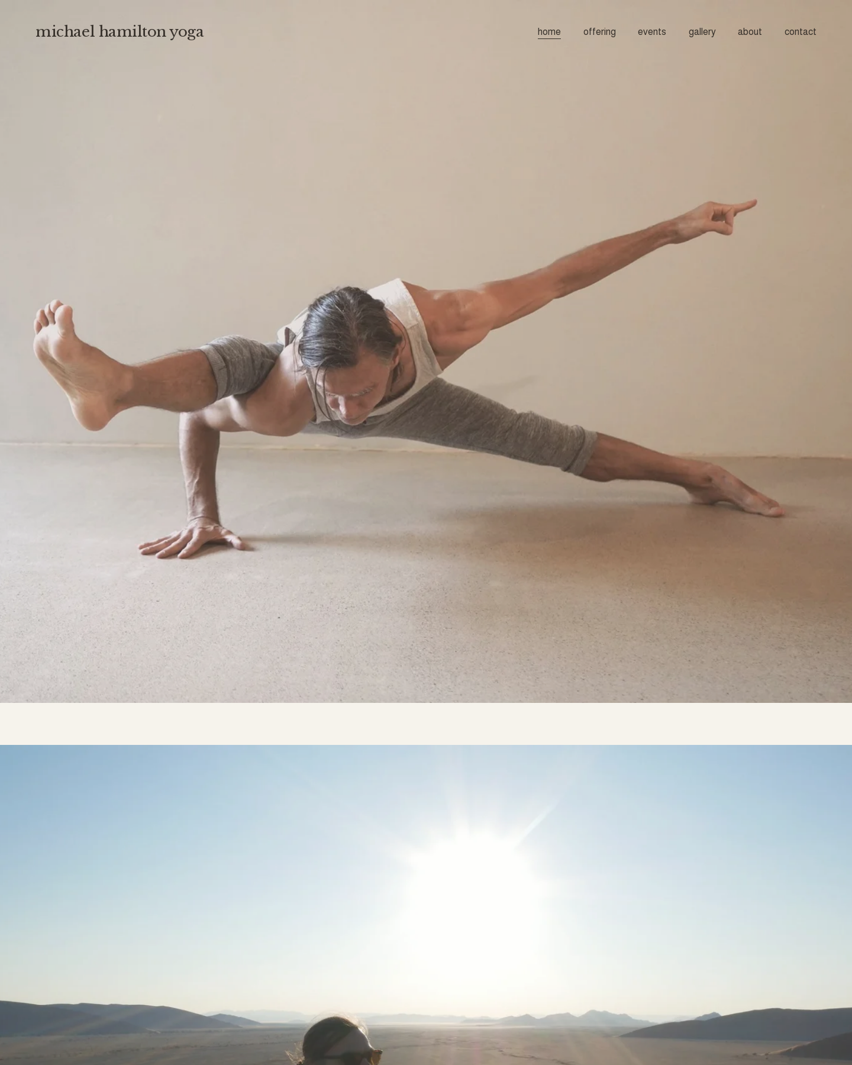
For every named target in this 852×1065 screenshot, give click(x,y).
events (652, 32)
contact (800, 32)
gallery (702, 32)
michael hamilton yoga (120, 31)
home (549, 32)
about (750, 32)
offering (599, 32)
